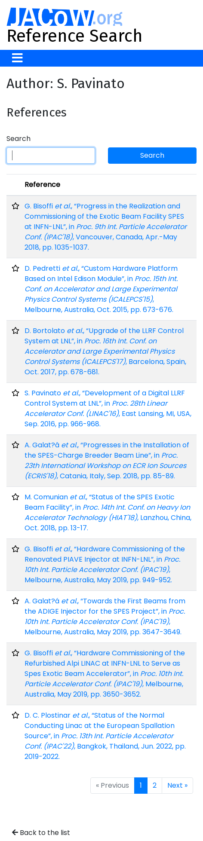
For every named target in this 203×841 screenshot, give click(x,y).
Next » (177, 785)
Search (18, 139)
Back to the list (41, 833)
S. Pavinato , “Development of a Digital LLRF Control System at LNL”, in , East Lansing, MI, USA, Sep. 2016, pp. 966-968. (108, 408)
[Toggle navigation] (17, 58)
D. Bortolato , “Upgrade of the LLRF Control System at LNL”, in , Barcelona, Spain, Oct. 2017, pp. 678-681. (105, 351)
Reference (42, 185)
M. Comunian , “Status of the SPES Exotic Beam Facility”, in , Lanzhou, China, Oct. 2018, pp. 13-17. (108, 512)
